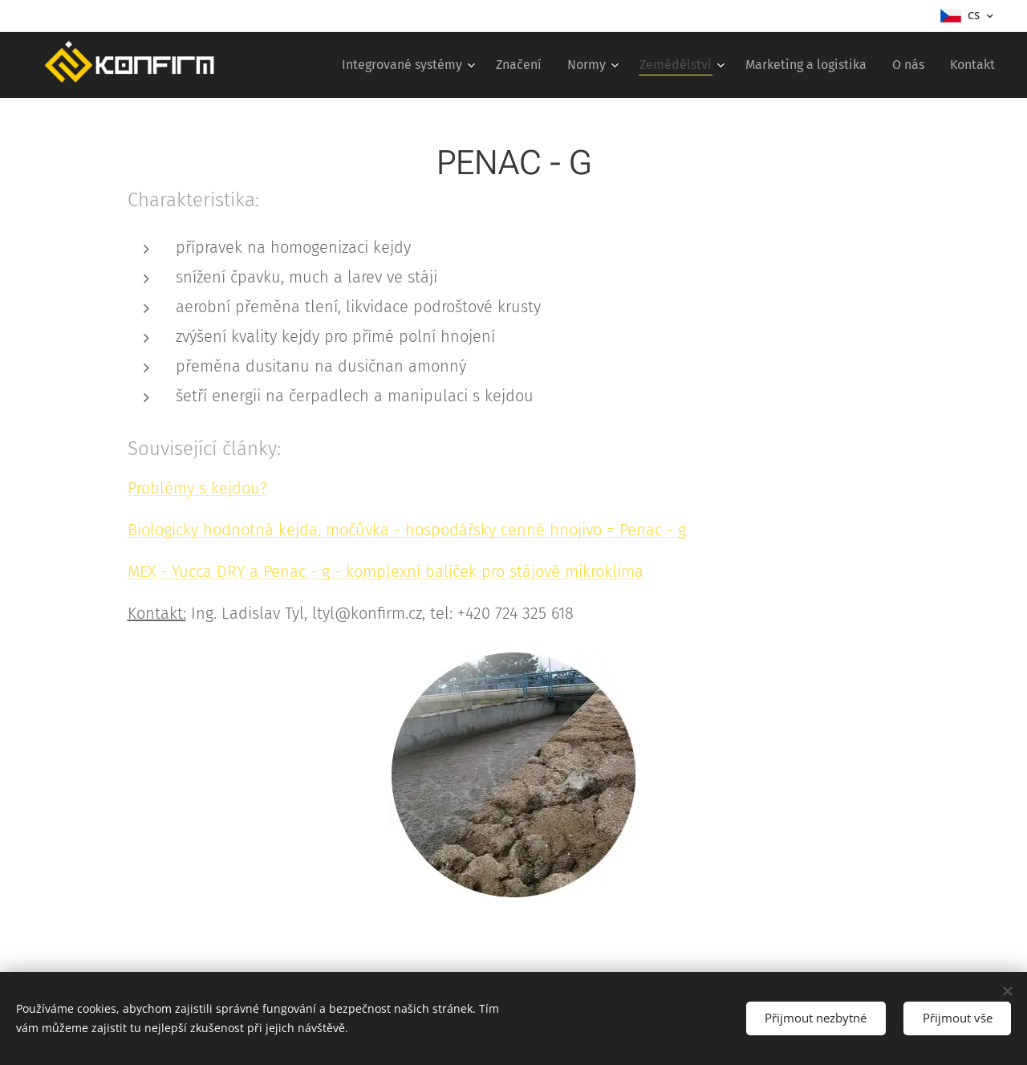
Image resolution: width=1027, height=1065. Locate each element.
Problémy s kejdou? (197, 488)
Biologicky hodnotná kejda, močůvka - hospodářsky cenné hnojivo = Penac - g (407, 529)
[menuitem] (410, 65)
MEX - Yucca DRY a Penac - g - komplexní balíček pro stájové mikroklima (385, 571)
